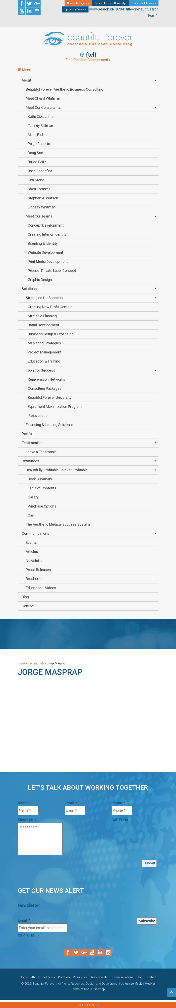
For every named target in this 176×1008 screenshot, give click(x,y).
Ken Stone (36, 180)
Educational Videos (41, 588)
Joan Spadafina (40, 171)
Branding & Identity (43, 243)
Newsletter (35, 560)
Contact (28, 606)
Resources (30, 461)
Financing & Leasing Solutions (49, 425)
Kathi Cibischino (41, 116)
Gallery (33, 497)
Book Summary (40, 479)
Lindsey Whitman (41, 207)
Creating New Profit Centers (50, 307)
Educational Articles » (144, 3)
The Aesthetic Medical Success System (58, 524)
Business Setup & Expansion (50, 334)
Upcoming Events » (75, 9)
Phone (118, 803)
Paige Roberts (39, 144)
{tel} (91, 55)
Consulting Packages (45, 388)
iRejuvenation (38, 415)
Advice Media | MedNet (140, 983)
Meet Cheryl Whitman (43, 98)
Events (31, 542)
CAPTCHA (119, 820)
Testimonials (32, 443)
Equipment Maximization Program (55, 406)
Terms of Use (80, 989)
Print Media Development (48, 261)
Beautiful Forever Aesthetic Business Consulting (64, 89)
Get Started (88, 1005)
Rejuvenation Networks (46, 379)
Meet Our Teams (39, 216)
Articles (32, 551)
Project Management (44, 352)
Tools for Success (40, 370)
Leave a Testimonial (41, 452)
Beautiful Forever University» (111, 3)
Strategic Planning (42, 316)
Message (27, 820)
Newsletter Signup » (78, 3)
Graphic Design (40, 280)
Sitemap (99, 989)
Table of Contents (42, 488)
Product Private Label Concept (52, 270)
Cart (31, 515)
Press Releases (38, 570)
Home (21, 663)
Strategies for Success (44, 298)
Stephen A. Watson (43, 198)
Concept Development (46, 225)
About (26, 80)
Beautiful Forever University (50, 397)
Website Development (45, 252)
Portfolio (28, 434)
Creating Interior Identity (47, 234)
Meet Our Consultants (43, 107)
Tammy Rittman (40, 125)
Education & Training (44, 361)
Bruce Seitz (37, 162)
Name (24, 803)
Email (71, 803)
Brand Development (43, 325)
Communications (35, 533)
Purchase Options (42, 506)
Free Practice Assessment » (88, 60)
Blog (25, 597)
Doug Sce (35, 153)
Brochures (34, 579)
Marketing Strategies (44, 343)
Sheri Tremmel (39, 189)
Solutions (29, 289)
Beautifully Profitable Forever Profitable (57, 470)
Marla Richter (38, 135)
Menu (24, 70)
